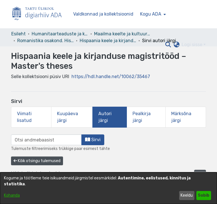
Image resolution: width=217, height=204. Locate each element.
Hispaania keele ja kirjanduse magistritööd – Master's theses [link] (108, 40)
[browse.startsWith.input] (46, 139)
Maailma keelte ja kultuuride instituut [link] (122, 33)
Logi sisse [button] (192, 44)
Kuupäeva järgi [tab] (67, 117)
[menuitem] (152, 14)
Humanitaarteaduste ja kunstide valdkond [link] (60, 33)
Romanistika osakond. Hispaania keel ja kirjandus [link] (45, 40)
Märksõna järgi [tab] (181, 117)
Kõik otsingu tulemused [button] (37, 160)
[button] (168, 44)
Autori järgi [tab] (105, 117)
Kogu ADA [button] (150, 14)
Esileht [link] (18, 33)
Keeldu (187, 195)
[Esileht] (39, 14)
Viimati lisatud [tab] (24, 117)
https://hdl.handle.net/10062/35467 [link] (110, 76)
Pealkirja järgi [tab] (142, 117)
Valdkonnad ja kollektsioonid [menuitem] (103, 14)
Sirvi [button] (93, 139)
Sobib (203, 195)
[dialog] (108, 188)
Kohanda (12, 195)
